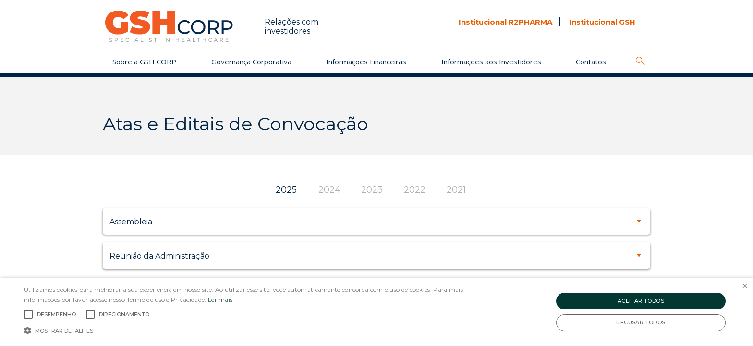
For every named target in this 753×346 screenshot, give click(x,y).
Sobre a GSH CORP (144, 61)
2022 (414, 190)
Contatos (591, 61)
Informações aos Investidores (491, 61)
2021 (456, 190)
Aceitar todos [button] (641, 300)
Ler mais (220, 299)
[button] (253, 329)
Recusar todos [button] (640, 322)
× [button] (744, 286)
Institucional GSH (602, 21)
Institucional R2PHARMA (505, 21)
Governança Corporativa (251, 61)
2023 (372, 190)
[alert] (376, 312)
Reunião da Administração (159, 255)
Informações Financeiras (366, 61)
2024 (329, 190)
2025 (286, 190)
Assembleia (130, 221)
